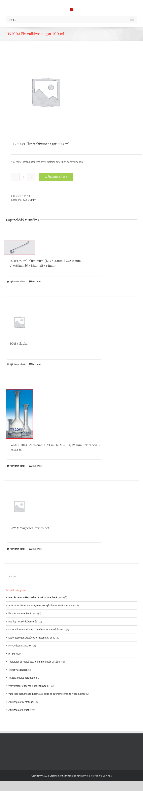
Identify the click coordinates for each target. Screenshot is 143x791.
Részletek (37, 281)
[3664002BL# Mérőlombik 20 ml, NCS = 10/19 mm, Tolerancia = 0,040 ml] (19, 414)
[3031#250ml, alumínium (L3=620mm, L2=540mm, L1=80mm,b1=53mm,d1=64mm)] (19, 247)
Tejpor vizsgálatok (17, 669)
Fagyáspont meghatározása (23, 613)
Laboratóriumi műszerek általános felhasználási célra (36, 629)
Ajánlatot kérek (56, 177)
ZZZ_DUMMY (30, 200)
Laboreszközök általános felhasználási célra (31, 637)
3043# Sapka (19, 343)
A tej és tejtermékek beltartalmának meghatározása (36, 597)
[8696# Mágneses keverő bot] (19, 506)
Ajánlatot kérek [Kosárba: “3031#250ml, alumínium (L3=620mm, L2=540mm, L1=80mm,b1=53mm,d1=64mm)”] (17, 281)
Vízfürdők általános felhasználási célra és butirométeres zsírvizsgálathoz (47, 694)
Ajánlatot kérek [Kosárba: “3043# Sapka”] (17, 364)
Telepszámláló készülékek (22, 677)
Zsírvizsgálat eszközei (19, 710)
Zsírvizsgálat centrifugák (21, 702)
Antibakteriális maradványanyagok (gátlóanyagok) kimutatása (41, 605)
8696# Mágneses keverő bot (29, 528)
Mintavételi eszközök (19, 645)
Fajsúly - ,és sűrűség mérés (22, 621)
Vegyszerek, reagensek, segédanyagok (28, 686)
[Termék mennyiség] (23, 177)
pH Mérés (13, 653)
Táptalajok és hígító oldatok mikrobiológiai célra (34, 661)
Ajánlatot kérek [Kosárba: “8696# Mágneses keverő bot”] (17, 548)
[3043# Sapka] (19, 321)
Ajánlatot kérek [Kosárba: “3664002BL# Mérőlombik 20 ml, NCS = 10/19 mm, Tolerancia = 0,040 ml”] (17, 465)
